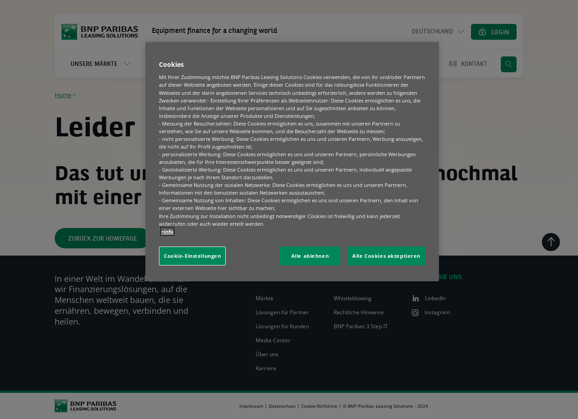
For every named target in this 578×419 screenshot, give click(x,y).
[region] (292, 161)
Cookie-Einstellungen (192, 255)
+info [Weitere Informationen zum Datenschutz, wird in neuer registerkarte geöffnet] (167, 231)
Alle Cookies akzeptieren (386, 255)
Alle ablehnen (310, 255)
